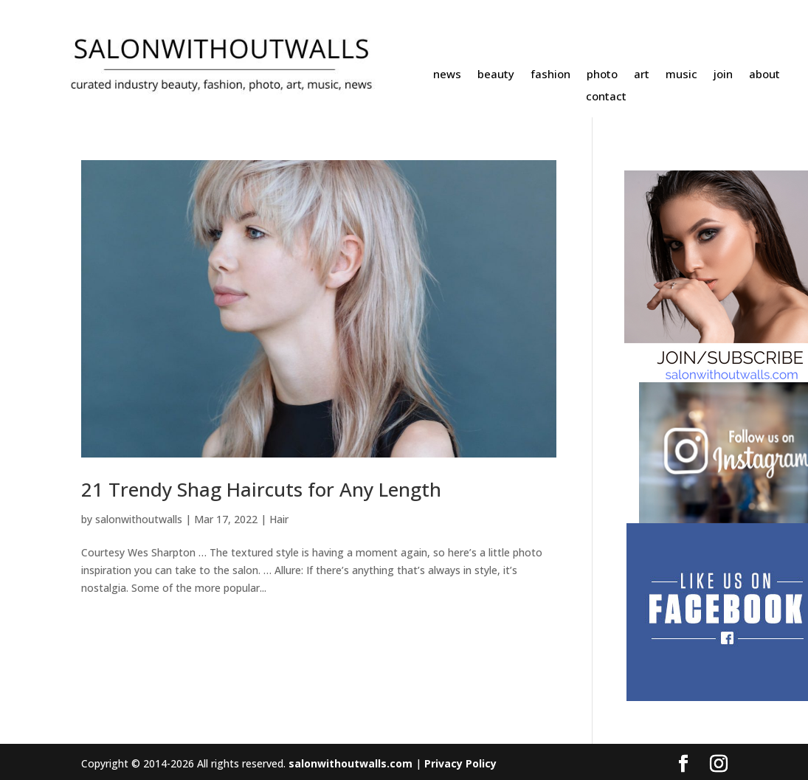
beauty (495, 75)
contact (606, 97)
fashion (550, 75)
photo (602, 75)
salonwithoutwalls (138, 519)
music (681, 75)
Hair (279, 519)
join (723, 75)
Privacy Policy (460, 763)
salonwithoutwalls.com (350, 763)
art (641, 75)
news (447, 75)
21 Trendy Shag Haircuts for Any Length (261, 489)
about (764, 75)
